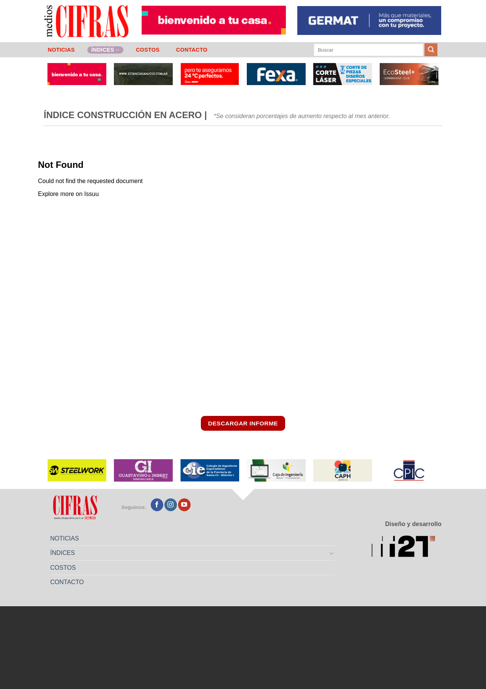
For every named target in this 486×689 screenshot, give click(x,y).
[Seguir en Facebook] (157, 504)
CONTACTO (192, 50)
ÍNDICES (105, 50)
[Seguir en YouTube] (184, 504)
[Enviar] (430, 49)
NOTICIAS (61, 50)
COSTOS (147, 50)
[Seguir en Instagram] (170, 504)
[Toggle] (332, 553)
